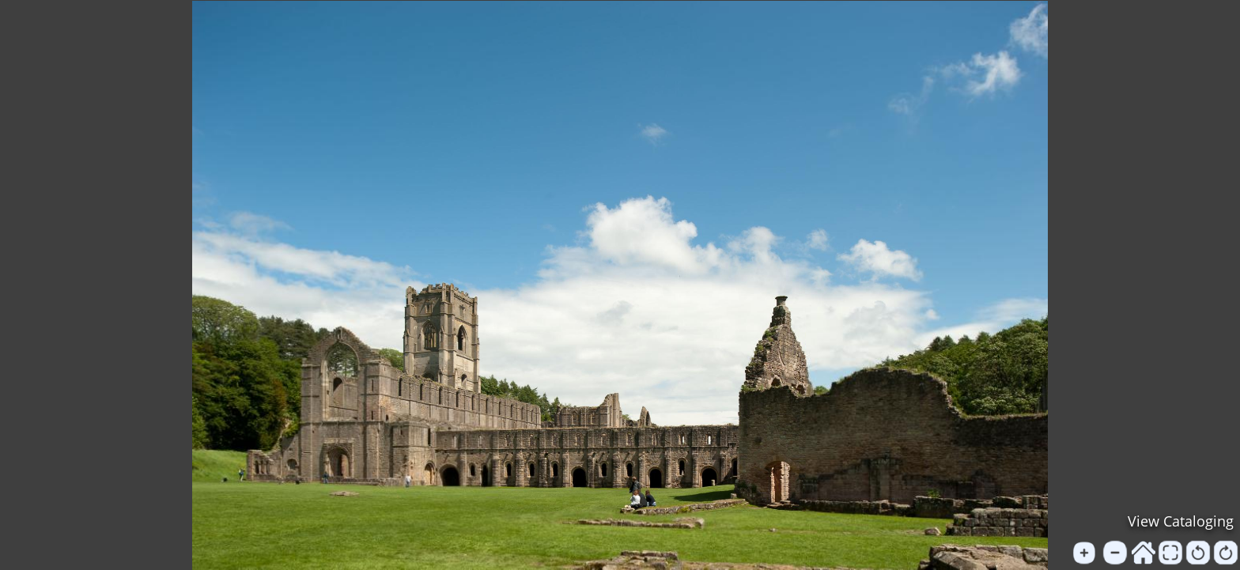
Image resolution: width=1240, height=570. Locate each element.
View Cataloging (1181, 520)
